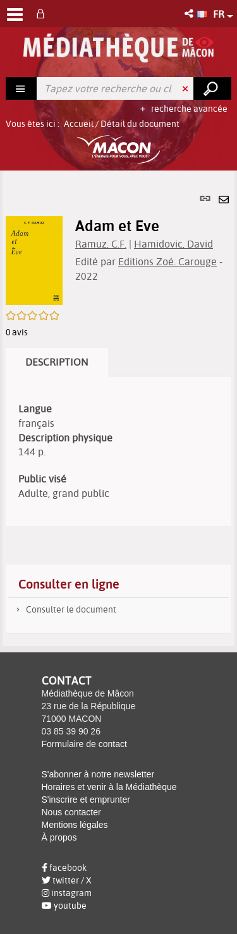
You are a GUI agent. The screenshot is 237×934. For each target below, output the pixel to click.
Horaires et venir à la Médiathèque (109, 787)
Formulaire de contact (84, 744)
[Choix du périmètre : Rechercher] (21, 88)
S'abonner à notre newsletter (98, 774)
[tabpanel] (118, 408)
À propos (59, 837)
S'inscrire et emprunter (86, 799)
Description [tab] (56, 362)
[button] (190, 13)
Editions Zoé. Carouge (167, 261)
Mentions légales (75, 825)
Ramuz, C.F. (100, 243)
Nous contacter (71, 812)
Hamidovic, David (173, 243)
